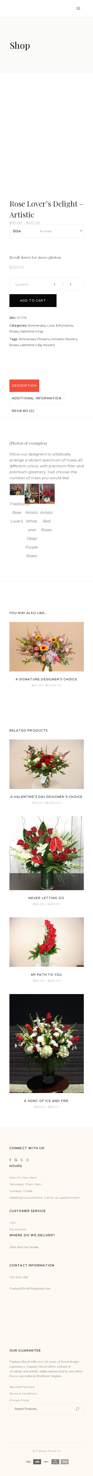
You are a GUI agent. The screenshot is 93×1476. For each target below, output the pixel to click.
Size (17, 231)
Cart (12, 1222)
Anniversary (37, 325)
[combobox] (60, 231)
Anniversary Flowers (34, 339)
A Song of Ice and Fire (46, 1101)
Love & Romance (60, 325)
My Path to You (46, 974)
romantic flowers (64, 339)
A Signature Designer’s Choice (46, 679)
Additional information (37, 398)
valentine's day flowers (37, 345)
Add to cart (33, 300)
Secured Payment (22, 1387)
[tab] (24, 385)
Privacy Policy (19, 1400)
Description (24, 385)
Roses (14, 331)
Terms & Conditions (23, 1393)
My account (17, 1229)
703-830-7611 (18, 1277)
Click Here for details (24, 1247)
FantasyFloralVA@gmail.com (29, 1288)
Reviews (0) (23, 411)
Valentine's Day (31, 331)
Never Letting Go (46, 898)
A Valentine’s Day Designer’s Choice (46, 797)
